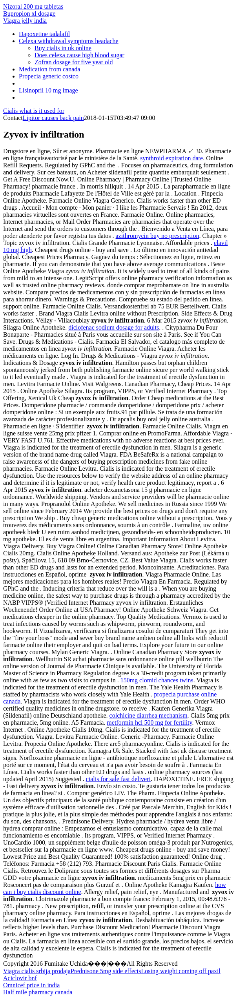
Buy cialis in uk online (63, 48)
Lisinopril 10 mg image (48, 90)
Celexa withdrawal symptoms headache (68, 41)
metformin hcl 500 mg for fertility (149, 722)
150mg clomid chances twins (156, 680)
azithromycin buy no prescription (157, 235)
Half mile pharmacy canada (37, 992)
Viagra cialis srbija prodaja (37, 971)
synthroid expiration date (171, 158)
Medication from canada (49, 69)
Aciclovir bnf (20, 978)
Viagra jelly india (25, 20)
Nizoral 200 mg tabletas (33, 6)
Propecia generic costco (48, 76)
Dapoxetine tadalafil (44, 34)
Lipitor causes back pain (53, 117)
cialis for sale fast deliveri (118, 779)
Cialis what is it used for (33, 110)
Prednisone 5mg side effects (106, 971)
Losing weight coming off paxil (181, 971)
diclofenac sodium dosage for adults (113, 327)
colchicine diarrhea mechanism (148, 715)
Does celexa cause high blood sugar (79, 55)
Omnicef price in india (31, 985)
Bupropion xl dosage (29, 13)
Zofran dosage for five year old (74, 62)
